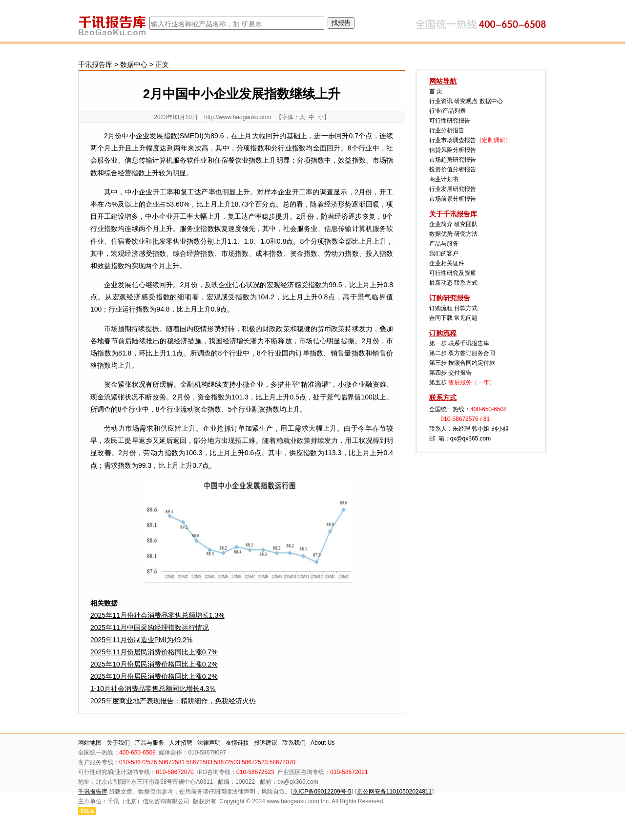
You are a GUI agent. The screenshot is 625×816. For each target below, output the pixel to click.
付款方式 (466, 308)
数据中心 (133, 64)
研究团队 (466, 224)
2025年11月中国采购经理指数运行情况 (149, 627)
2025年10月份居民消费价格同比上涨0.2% (154, 664)
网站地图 (90, 742)
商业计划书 (443, 179)
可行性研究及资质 (452, 273)
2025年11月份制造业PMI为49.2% (141, 640)
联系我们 (294, 742)
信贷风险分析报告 (452, 149)
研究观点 (466, 101)
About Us (322, 742)
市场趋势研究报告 (452, 159)
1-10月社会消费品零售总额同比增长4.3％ (153, 688)
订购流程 (441, 308)
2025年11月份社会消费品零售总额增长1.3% (157, 615)
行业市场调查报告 (452, 140)
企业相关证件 (446, 263)
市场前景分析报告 (452, 198)
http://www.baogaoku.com (237, 117)
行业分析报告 (446, 130)
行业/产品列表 (447, 110)
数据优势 (441, 233)
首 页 (435, 91)
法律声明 (209, 742)
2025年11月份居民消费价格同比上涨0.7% (154, 652)
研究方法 (466, 233)
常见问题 (466, 317)
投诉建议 (265, 742)
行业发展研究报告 (452, 189)
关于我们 (118, 742)
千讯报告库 (95, 64)
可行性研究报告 (449, 120)
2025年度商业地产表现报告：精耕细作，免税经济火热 (173, 701)
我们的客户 (443, 253)
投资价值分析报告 (452, 169)
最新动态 (441, 282)
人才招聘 (180, 742)
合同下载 (441, 317)
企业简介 (441, 224)
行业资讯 (441, 101)
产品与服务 (443, 243)
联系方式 (466, 282)
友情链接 (237, 742)
